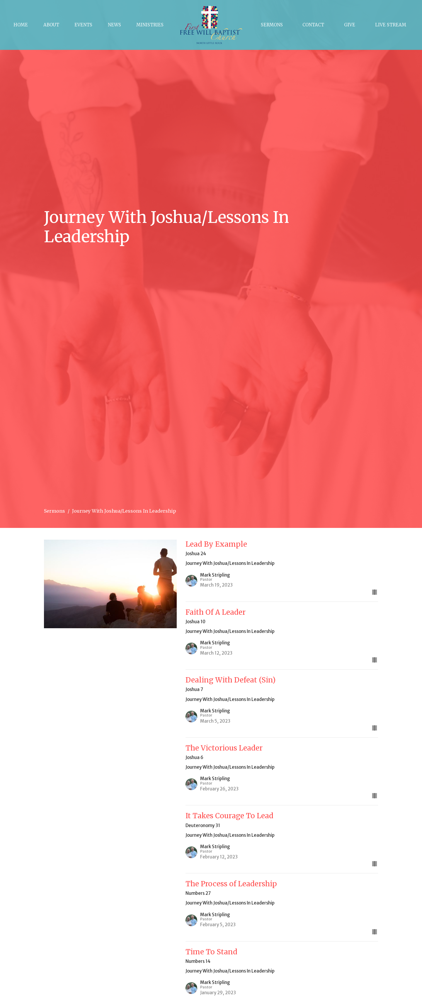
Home (20, 25)
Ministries (150, 25)
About (51, 25)
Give (349, 25)
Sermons (272, 25)
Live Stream (390, 25)
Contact (313, 25)
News (114, 25)
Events (83, 25)
